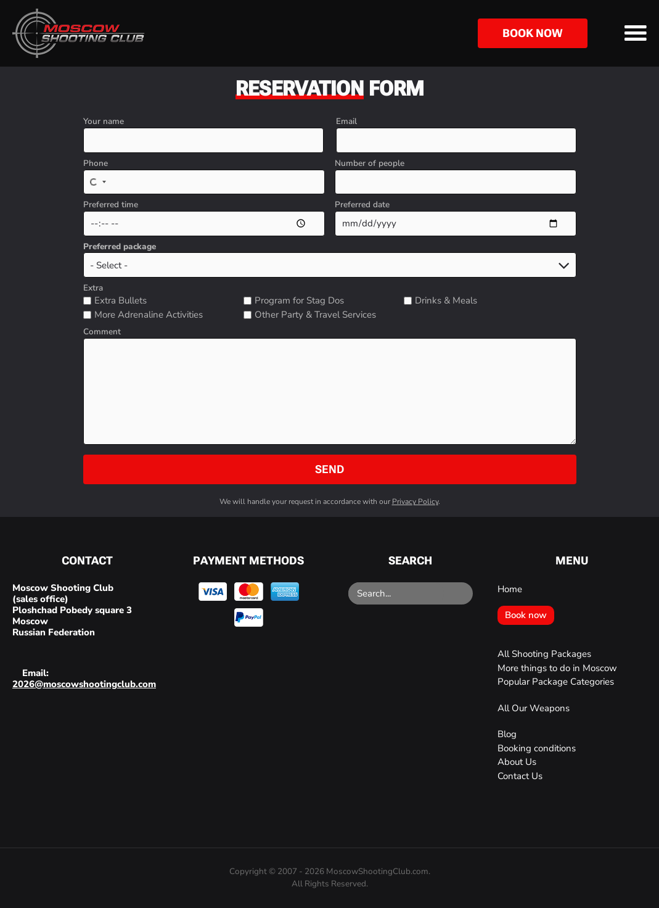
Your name (103, 121)
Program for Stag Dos (299, 300)
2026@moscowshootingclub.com (84, 684)
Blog (507, 734)
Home (509, 589)
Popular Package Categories (555, 681)
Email (346, 121)
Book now (532, 33)
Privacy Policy (415, 501)
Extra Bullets (120, 300)
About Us (516, 762)
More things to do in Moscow (557, 668)
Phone (95, 163)
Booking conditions (536, 748)
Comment (102, 331)
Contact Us (519, 776)
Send (329, 469)
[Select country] (97, 182)
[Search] (458, 593)
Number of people (369, 163)
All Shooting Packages (544, 654)
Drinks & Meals (446, 300)
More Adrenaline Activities (148, 314)
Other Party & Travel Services (315, 314)
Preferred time (110, 204)
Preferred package (119, 246)
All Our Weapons (533, 708)
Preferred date (362, 204)
